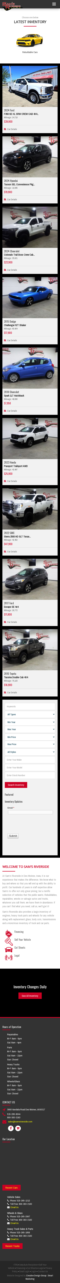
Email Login (24, 1271)
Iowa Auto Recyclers (28, 1264)
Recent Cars (11, 1187)
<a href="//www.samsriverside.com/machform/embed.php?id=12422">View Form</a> (30, 826)
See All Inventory (30, 995)
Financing (20, 1268)
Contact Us (43, 1271)
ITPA (16, 1264)
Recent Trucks (12, 1246)
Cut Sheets (32, 1268)
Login (33, 1271)
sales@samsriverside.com (20, 1121)
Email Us (15, 1207)
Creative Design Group (36, 1275)
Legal (41, 1268)
